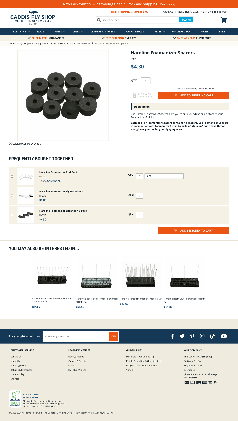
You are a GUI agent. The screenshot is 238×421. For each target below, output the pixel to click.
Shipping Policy (18, 365)
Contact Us (16, 356)
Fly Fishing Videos (77, 369)
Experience (192, 38)
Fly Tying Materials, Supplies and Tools (38, 43)
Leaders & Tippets (104, 31)
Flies (160, 31)
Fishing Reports (76, 356)
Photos (72, 365)
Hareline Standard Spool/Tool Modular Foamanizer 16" (52, 300)
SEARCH (186, 20)
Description (142, 107)
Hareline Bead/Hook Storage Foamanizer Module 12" (97, 300)
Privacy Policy (17, 374)
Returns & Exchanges (21, 369)
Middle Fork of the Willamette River (144, 361)
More (206, 31)
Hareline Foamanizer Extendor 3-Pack (63, 210)
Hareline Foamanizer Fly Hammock (61, 191)
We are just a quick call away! (200, 376)
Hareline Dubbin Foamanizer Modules (78, 43)
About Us (168, 11)
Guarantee (46, 38)
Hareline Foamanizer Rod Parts (59, 172)
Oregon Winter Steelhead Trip (141, 365)
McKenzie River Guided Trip (140, 356)
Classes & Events (77, 361)
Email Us (189, 369)
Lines (78, 31)
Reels (60, 31)
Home (13, 43)
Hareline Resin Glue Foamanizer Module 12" (185, 300)
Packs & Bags (136, 31)
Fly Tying (21, 31)
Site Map (15, 378)
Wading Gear (183, 31)
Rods (42, 31)
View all (130, 369)
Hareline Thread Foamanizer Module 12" (141, 298)
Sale (222, 31)
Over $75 (119, 38)
